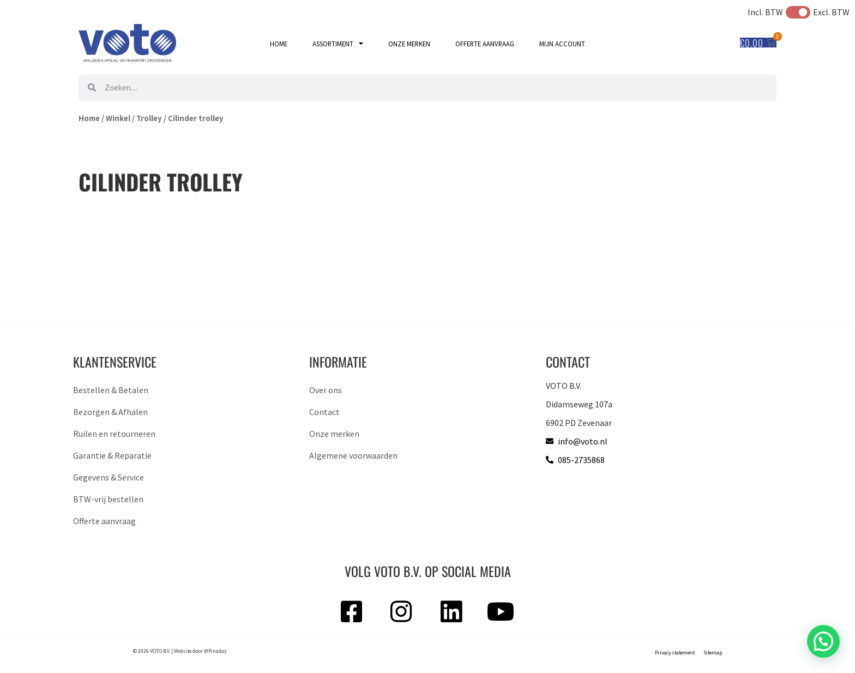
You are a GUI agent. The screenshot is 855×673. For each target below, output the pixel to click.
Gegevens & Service (108, 477)
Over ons (325, 389)
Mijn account (562, 43)
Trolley (149, 118)
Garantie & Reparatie (112, 455)
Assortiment (337, 44)
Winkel (118, 118)
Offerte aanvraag (484, 43)
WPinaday (215, 651)
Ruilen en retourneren (114, 433)
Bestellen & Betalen (110, 389)
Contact (324, 411)
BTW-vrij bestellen (108, 499)
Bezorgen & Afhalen (110, 411)
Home (278, 43)
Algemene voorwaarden (353, 455)
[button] (823, 641)
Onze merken (409, 43)
